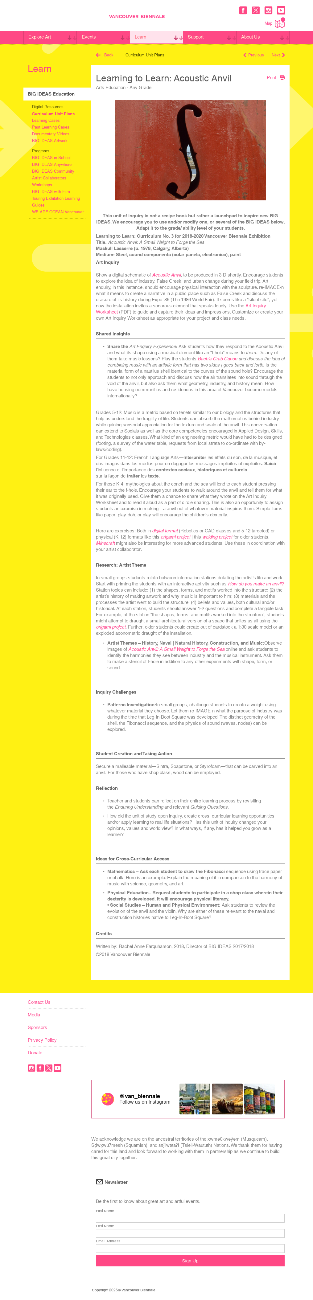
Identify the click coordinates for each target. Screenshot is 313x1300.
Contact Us (39, 1002)
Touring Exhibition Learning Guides (56, 201)
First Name (105, 1211)
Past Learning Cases (50, 127)
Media (34, 1014)
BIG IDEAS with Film (51, 191)
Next (278, 55)
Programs (40, 151)
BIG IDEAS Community (53, 171)
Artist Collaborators (49, 178)
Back (104, 55)
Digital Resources (48, 107)
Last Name (105, 1226)
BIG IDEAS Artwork (50, 140)
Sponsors (37, 1027)
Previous (253, 55)
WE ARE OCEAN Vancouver (58, 212)
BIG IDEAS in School (51, 157)
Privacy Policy (42, 1040)
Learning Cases (46, 120)
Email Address (108, 1241)
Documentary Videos (50, 134)
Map (275, 22)
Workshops (42, 184)
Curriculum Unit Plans (53, 113)
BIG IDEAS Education (51, 93)
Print (276, 77)
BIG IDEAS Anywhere (52, 164)
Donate (35, 1052)
